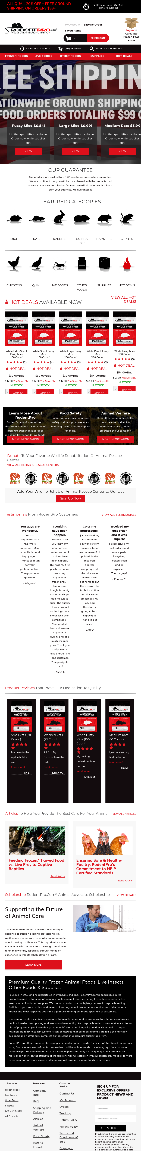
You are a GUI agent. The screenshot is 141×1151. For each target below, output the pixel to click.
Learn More (28, 964)
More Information (25, 439)
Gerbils (127, 224)
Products (12, 1082)
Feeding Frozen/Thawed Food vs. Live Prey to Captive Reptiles (36, 864)
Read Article (58, 876)
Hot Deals (124, 56)
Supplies (104, 271)
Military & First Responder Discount (42, 1140)
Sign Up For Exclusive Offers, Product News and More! (115, 1090)
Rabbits (59, 224)
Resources (39, 1082)
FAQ (33, 1093)
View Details (126, 895)
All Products (11, 1114)
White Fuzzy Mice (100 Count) (85, 739)
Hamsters (104, 224)
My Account (72, 25)
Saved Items (73, 31)
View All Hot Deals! (123, 299)
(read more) (18, 767)
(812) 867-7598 (73, 48)
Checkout (98, 38)
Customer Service (38, 48)
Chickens (14, 271)
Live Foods (59, 271)
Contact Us (64, 1091)
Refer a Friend (39, 1123)
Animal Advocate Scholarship (40, 1131)
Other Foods (82, 273)
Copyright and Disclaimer (65, 1134)
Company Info (39, 1088)
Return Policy (65, 1112)
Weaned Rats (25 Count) (53, 737)
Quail (37, 271)
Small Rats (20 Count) (21, 737)
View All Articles (124, 813)
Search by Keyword (109, 48)
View (28, 151)
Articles (35, 1108)
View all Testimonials (119, 514)
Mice (14, 224)
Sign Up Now (70, 498)
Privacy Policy (65, 1117)
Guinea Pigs (82, 227)
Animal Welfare (39, 1113)
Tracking (62, 1106)
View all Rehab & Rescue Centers (33, 465)
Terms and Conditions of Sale (67, 1124)
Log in (130, 30)
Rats (37, 224)
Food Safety (38, 1118)
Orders (61, 1101)
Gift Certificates (13, 1109)
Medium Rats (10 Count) (118, 737)
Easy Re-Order (93, 25)
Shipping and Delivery (38, 1100)
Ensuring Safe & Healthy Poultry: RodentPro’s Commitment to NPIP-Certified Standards (99, 866)
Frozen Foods (12, 1088)
